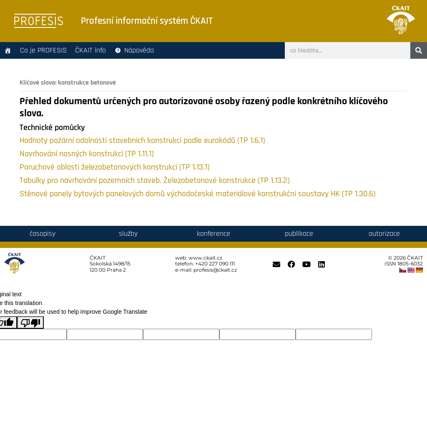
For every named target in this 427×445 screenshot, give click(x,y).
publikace (299, 233)
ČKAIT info (90, 50)
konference (213, 233)
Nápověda (139, 50)
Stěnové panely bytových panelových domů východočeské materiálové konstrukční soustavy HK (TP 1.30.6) (198, 194)
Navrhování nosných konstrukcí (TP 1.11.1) (87, 154)
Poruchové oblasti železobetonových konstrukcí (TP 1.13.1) (115, 167)
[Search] (418, 50)
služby (128, 233)
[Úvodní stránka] (8, 50)
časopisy (42, 233)
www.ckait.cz (205, 258)
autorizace (384, 233)
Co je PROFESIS (43, 50)
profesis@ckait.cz (215, 270)
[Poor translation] (30, 322)
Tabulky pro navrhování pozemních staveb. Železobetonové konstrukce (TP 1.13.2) (155, 180)
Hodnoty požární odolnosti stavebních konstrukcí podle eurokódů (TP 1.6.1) (142, 140)
